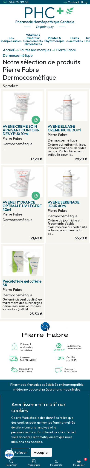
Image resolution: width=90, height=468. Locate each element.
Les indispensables (11, 40)
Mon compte (56, 462)
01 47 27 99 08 (19, 2)
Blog (84, 2)
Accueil (9, 50)
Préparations (33, 462)
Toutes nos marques (35, 50)
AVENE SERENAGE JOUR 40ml (63, 204)
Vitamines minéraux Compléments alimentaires (33, 39)
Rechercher (11, 462)
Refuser (20, 452)
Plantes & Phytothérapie (54, 40)
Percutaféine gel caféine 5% (22, 283)
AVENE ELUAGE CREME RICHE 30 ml (64, 128)
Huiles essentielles (74, 40)
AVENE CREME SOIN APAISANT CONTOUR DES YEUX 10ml (21, 130)
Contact (73, 2)
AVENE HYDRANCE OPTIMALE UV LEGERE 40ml (22, 206)
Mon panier (80, 462)
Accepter (41, 452)
